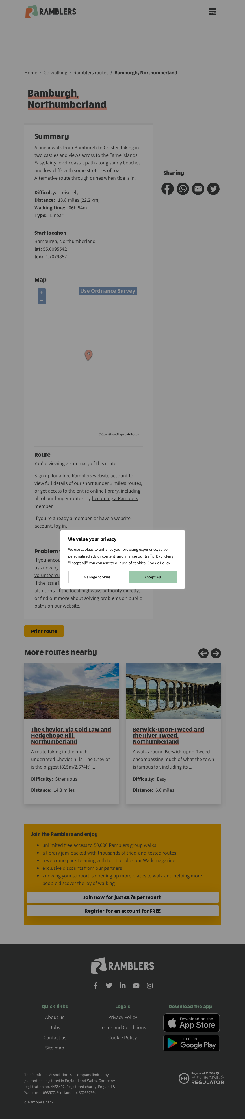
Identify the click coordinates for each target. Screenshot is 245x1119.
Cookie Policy (159, 562)
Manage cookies (97, 577)
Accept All (152, 577)
